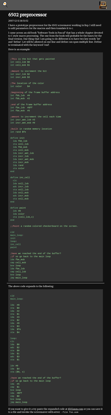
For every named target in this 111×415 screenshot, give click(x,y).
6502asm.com (75, 409)
